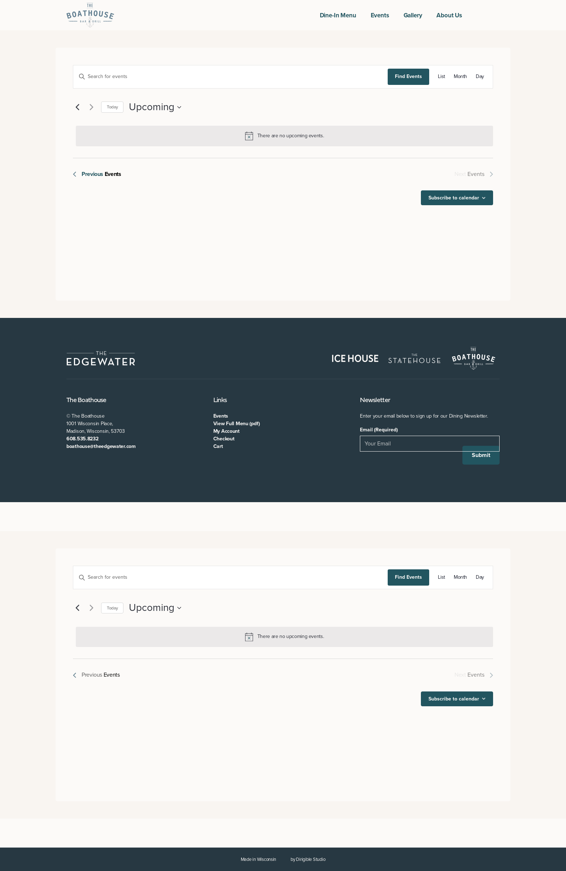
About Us (449, 15)
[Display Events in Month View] (460, 76)
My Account (226, 431)
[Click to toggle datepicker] (155, 107)
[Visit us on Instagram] (497, 15)
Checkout (224, 439)
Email (379, 430)
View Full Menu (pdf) (236, 424)
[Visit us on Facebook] (479, 15)
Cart (218, 446)
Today (112, 106)
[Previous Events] (77, 107)
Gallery (413, 15)
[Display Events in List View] (441, 76)
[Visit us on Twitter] (488, 15)
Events (380, 15)
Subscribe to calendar (453, 198)
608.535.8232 (82, 439)
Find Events (408, 76)
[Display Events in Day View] (480, 76)
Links (220, 400)
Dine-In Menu (338, 15)
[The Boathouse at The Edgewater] (90, 15)
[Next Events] (91, 107)
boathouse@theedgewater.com (101, 446)
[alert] (284, 136)
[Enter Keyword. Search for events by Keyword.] (230, 76)
